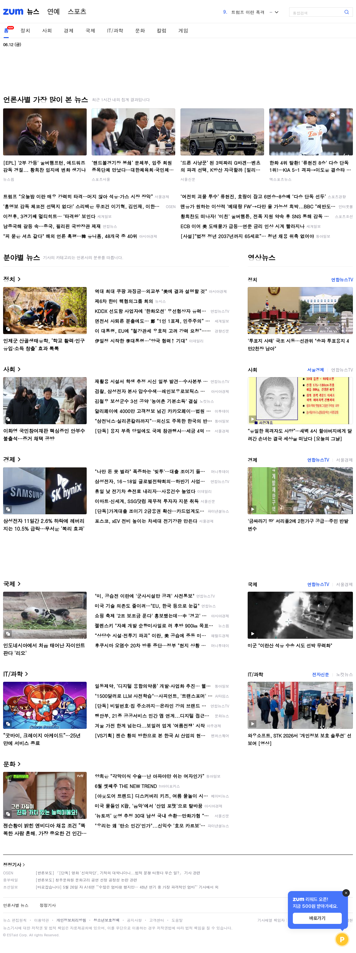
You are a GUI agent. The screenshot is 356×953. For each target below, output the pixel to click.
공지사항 (134, 920)
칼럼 (162, 30)
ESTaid (12, 935)
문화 (140, 30)
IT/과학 (115, 30)
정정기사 (12, 864)
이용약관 (41, 920)
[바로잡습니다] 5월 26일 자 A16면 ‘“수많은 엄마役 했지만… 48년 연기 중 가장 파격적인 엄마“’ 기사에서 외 (127, 887)
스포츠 (77, 12)
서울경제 (315, 370)
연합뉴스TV (342, 279)
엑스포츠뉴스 (280, 179)
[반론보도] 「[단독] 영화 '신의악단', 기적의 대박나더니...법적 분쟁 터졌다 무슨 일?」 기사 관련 (118, 872)
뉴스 (33, 12)
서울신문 (187, 179)
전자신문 (320, 674)
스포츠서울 (101, 179)
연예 (53, 12)
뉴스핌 (8, 179)
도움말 (177, 920)
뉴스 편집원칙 (15, 920)
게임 (183, 30)
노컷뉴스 (344, 674)
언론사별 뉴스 (15, 905)
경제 (69, 30)
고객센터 (156, 920)
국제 (90, 30)
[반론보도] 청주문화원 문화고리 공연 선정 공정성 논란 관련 (86, 879)
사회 (47, 30)
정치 (25, 30)
